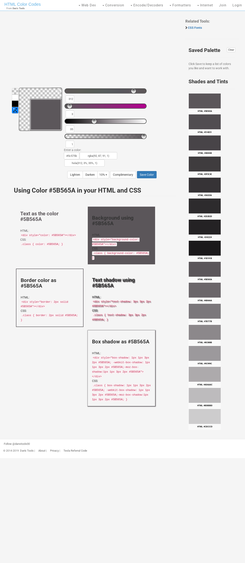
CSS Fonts (195, 27)
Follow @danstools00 (17, 443)
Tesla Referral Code (75, 450)
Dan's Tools (27, 450)
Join (222, 5)
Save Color (147, 174)
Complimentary (123, 174)
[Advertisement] (93, 51)
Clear (231, 49)
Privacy (54, 450)
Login (237, 5)
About (41, 450)
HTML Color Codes (22, 4)
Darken (90, 174)
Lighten (75, 174)
